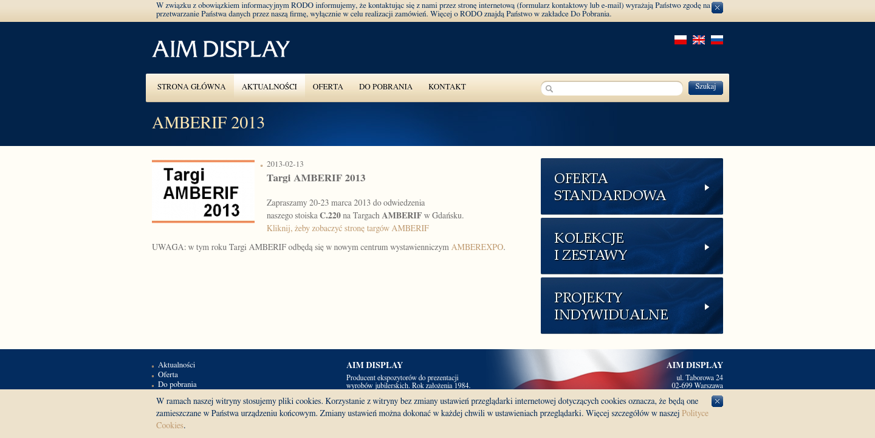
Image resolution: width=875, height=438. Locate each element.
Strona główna (191, 87)
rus (717, 39)
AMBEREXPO (477, 247)
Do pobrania (386, 87)
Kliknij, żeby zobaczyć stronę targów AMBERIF (348, 228)
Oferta (328, 87)
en (699, 39)
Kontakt (446, 87)
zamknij (717, 7)
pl (680, 39)
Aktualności (269, 87)
